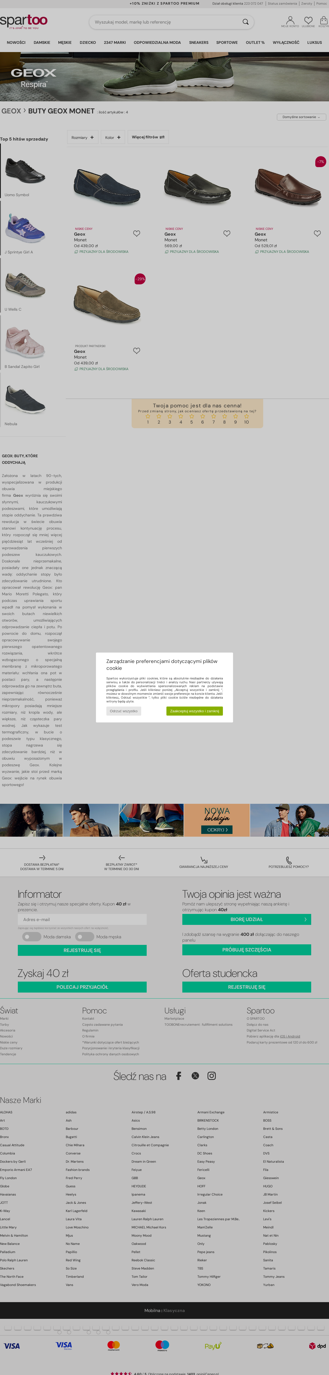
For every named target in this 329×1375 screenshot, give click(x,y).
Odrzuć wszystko (124, 711)
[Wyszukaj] (245, 22)
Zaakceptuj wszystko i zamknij (194, 711)
